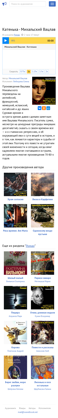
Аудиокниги (10, 408)
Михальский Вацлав (18, 78)
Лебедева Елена (21, 81)
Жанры (22, 408)
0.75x (22, 71)
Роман (17, 34)
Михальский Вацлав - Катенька (20, 46)
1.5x (41, 71)
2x (47, 71)
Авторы (32, 408)
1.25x (34, 71)
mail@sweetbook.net (28, 412)
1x (29, 71)
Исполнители (45, 408)
